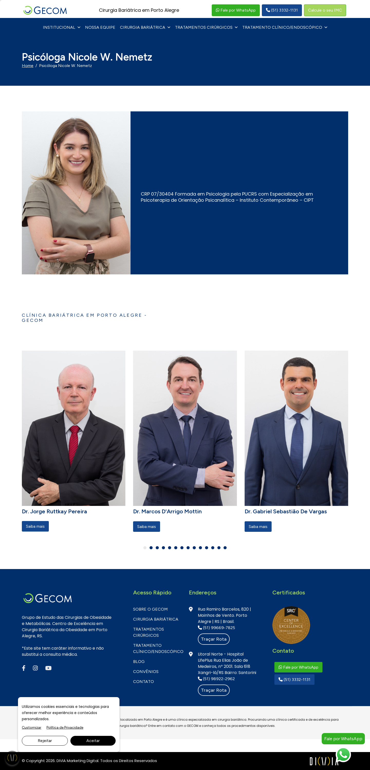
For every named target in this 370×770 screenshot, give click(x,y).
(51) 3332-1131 (282, 10)
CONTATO (143, 681)
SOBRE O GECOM (150, 609)
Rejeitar (45, 740)
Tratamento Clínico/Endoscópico (282, 27)
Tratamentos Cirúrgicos (204, 27)
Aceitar (93, 740)
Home (27, 65)
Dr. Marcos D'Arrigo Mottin (167, 511)
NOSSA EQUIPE (100, 27)
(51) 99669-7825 (216, 627)
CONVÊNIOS (146, 671)
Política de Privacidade (65, 727)
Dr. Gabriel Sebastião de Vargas (286, 511)
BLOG (139, 661)
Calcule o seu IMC (325, 10)
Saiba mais (35, 526)
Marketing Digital (82, 760)
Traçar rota (214, 639)
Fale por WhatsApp (236, 10)
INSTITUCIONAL (59, 27)
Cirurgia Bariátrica (142, 27)
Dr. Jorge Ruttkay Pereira (54, 511)
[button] (144, 547)
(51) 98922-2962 (216, 678)
